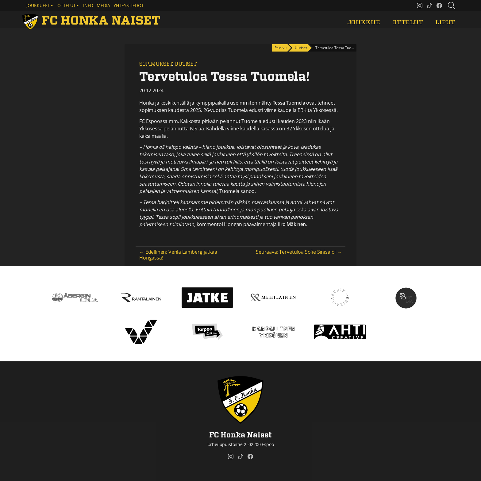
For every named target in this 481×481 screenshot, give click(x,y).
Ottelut (407, 22)
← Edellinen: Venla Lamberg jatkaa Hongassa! (178, 254)
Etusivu (281, 47)
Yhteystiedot (129, 5)
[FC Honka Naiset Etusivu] (92, 20)
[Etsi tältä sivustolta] (451, 5)
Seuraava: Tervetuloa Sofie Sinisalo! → (299, 251)
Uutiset (185, 64)
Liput (445, 22)
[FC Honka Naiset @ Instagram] (420, 5)
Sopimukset (155, 64)
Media (103, 5)
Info (88, 5)
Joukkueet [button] (38, 5)
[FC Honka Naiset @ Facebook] (439, 5)
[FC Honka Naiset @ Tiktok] (429, 5)
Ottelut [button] (66, 5)
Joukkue (363, 22)
